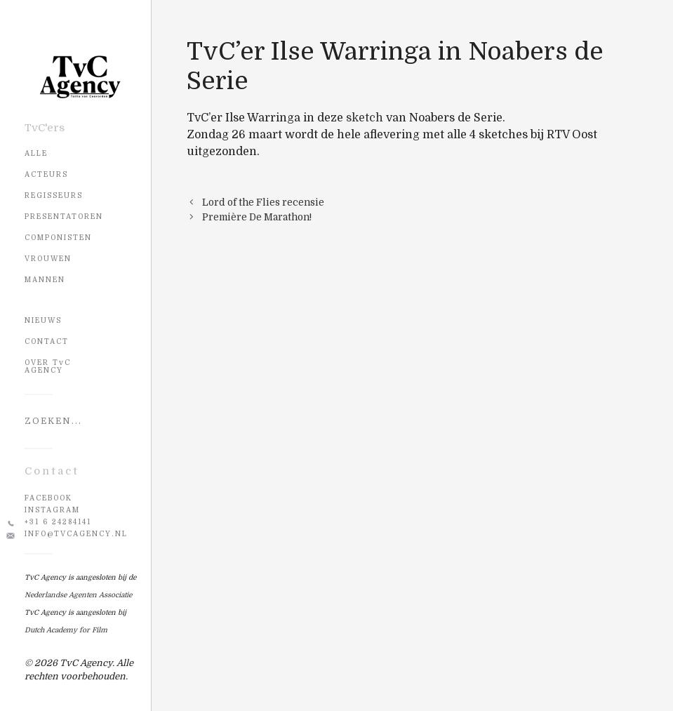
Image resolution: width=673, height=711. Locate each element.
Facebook (48, 498)
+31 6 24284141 (58, 522)
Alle (36, 153)
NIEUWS (43, 320)
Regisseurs (54, 195)
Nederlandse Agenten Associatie (78, 595)
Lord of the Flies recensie (263, 202)
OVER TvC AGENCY (48, 366)
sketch (364, 118)
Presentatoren (64, 216)
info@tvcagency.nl (76, 534)
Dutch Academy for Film (66, 630)
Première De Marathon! (257, 217)
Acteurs (46, 174)
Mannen (45, 280)
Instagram (52, 510)
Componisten (58, 237)
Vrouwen (48, 259)
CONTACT (47, 341)
